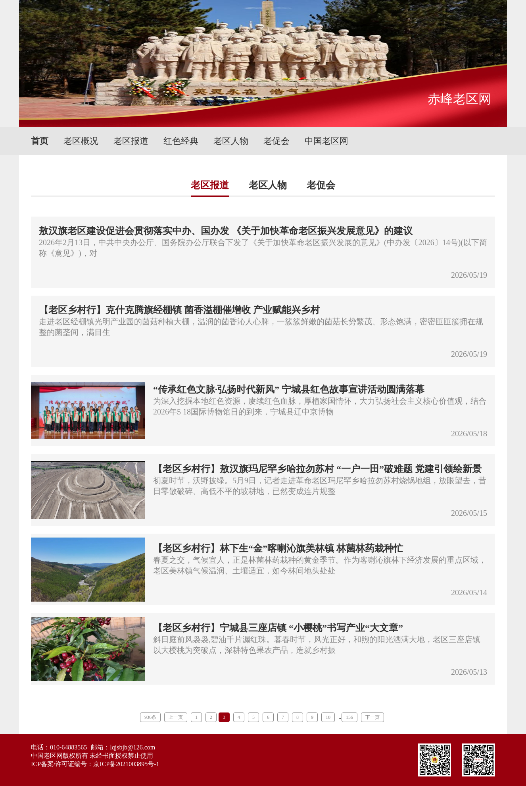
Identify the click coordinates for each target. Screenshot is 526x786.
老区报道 (130, 141)
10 (328, 717)
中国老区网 (326, 141)
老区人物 (230, 141)
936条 (150, 717)
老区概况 (80, 141)
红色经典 (180, 141)
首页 (39, 141)
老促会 (276, 141)
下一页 (372, 717)
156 (349, 717)
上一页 (176, 717)
